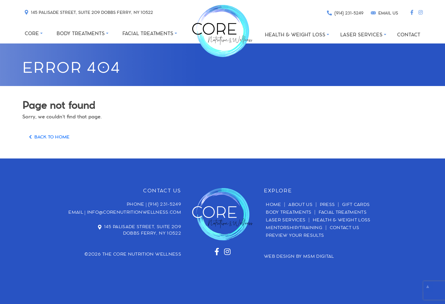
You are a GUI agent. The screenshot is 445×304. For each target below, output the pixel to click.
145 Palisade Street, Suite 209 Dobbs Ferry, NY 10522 (142, 230)
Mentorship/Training (294, 228)
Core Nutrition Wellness (147, 254)
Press (327, 205)
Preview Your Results (295, 236)
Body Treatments (288, 213)
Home (273, 205)
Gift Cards (356, 205)
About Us (300, 205)
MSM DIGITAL (318, 257)
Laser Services (285, 220)
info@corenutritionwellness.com (134, 213)
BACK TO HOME (49, 137)
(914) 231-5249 (164, 204)
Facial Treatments (343, 213)
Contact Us (344, 228)
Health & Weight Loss (342, 220)
